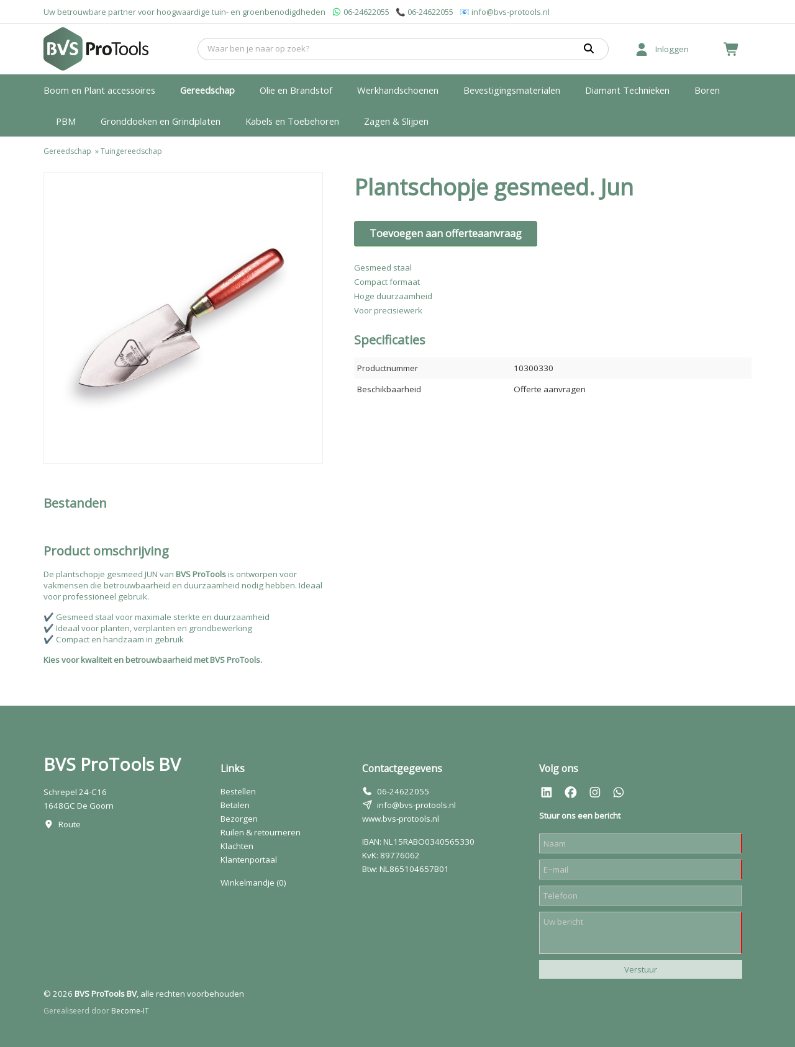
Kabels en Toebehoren (292, 121)
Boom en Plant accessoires (99, 90)
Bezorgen (239, 818)
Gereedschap (207, 90)
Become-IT (130, 1010)
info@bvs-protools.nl (510, 11)
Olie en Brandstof (296, 90)
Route (69, 824)
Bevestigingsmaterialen (511, 90)
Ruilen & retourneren (260, 832)
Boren (707, 90)
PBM (66, 121)
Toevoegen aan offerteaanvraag (446, 233)
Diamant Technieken (627, 90)
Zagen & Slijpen (396, 121)
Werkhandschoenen (397, 90)
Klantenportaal (248, 859)
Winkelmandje (253, 882)
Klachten (236, 846)
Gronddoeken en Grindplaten (160, 121)
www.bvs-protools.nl (400, 818)
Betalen (235, 805)
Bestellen (238, 791)
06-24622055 (366, 11)
